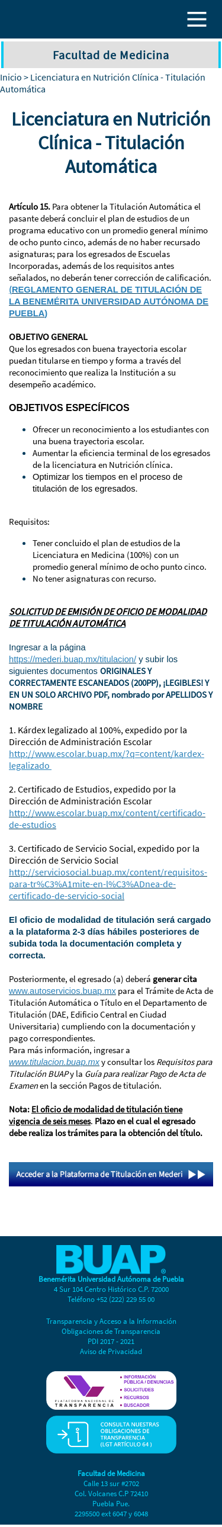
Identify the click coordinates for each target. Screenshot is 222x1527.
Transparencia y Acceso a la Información (111, 1321)
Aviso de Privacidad (111, 1351)
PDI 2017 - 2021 (111, 1341)
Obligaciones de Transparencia (111, 1331)
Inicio (11, 77)
